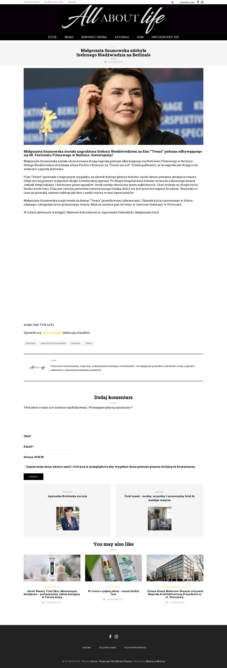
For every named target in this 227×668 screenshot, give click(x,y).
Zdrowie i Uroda (94, 37)
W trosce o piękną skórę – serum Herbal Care (113, 592)
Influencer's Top (52, 587)
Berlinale (31, 343)
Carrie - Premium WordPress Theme (111, 661)
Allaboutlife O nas (53, 2)
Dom (140, 37)
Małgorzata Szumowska (53, 343)
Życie (52, 37)
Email (28, 446)
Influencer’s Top (165, 37)
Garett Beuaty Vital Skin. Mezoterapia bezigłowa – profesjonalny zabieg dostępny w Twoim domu (52, 594)
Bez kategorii (167, 587)
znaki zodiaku (52, 332)
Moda (69, 37)
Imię (27, 436)
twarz (88, 343)
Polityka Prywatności (135, 648)
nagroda (75, 343)
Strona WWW (34, 457)
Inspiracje (178, 587)
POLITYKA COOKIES (107, 648)
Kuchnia (122, 37)
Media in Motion (155, 661)
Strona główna (31, 2)
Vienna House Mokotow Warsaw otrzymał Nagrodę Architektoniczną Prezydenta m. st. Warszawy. (175, 594)
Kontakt (72, 2)
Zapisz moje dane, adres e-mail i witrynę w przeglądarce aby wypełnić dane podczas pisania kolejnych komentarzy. (110, 466)
